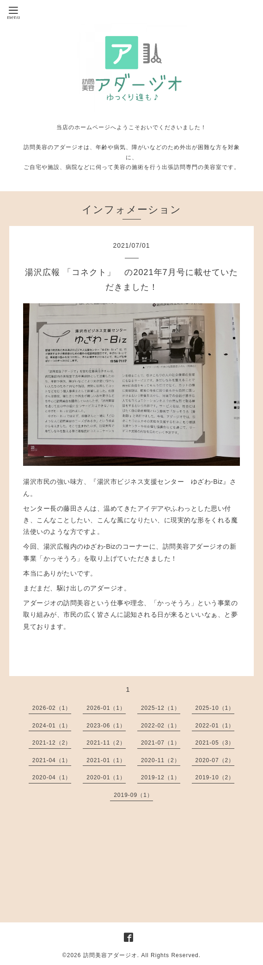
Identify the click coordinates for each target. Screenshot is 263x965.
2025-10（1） (215, 708)
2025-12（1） (160, 708)
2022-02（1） (160, 725)
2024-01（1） (52, 725)
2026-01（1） (106, 708)
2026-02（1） (52, 708)
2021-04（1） (52, 760)
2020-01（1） (106, 777)
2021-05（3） (215, 742)
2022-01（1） (215, 725)
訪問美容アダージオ (110, 955)
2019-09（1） (133, 795)
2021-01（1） (106, 760)
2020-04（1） (52, 777)
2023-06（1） (106, 725)
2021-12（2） (52, 742)
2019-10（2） (215, 777)
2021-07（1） (160, 742)
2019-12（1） (160, 777)
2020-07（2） (215, 760)
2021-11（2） (106, 742)
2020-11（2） (160, 760)
